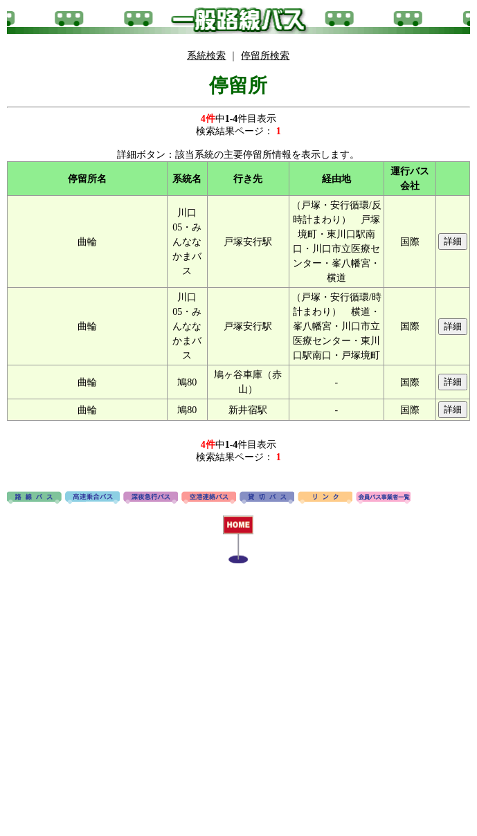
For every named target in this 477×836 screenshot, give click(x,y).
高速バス (92, 498)
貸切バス (267, 498)
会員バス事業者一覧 (383, 498)
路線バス (34, 498)
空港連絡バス (208, 498)
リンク (325, 498)
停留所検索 (265, 56)
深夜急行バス (150, 498)
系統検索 (206, 56)
